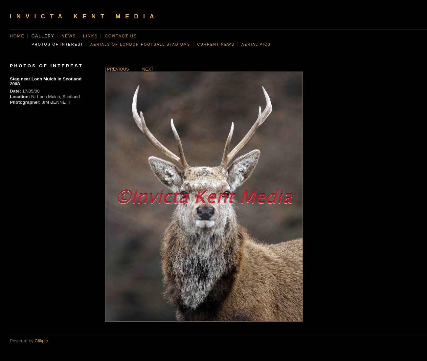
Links (90, 36)
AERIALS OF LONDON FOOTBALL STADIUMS (140, 44)
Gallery (43, 36)
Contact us (121, 36)
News (68, 36)
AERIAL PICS (256, 44)
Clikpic (41, 340)
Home (17, 36)
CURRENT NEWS (216, 44)
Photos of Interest (57, 44)
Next (147, 69)
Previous (118, 69)
